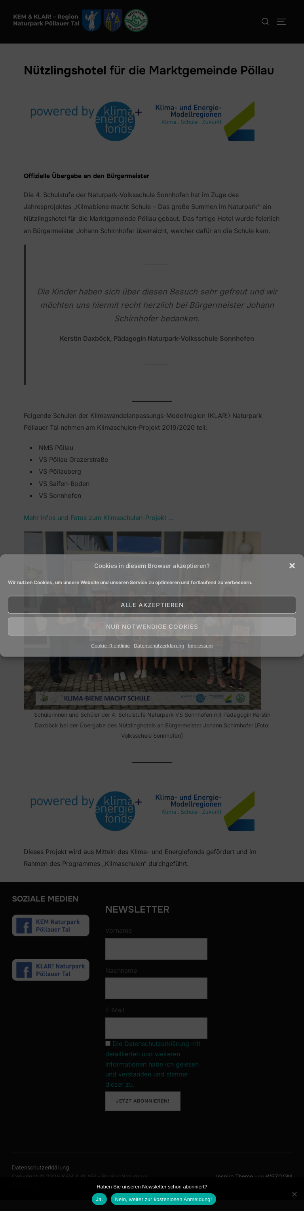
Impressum (200, 646)
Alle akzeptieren (152, 604)
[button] (292, 565)
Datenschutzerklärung (159, 646)
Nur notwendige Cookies (152, 626)
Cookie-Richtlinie (110, 646)
